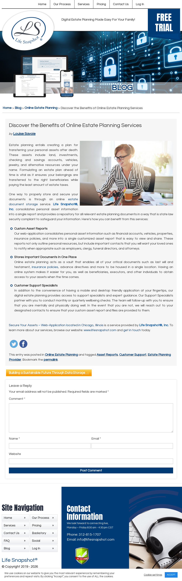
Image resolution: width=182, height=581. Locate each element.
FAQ (7, 540)
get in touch (132, 330)
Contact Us (121, 4)
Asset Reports (107, 354)
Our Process (62, 4)
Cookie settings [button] (153, 575)
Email (96, 438)
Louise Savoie (24, 134)
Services (84, 4)
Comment (17, 398)
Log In (140, 4)
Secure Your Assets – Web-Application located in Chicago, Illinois (56, 325)
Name (14, 438)
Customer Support (132, 354)
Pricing (101, 4)
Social (36, 540)
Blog (7, 548)
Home (42, 4)
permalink (51, 359)
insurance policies (45, 267)
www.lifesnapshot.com (100, 330)
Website (15, 454)
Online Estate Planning (61, 354)
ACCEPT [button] (171, 575)
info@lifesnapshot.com (95, 539)
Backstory (39, 533)
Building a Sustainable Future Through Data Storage (49, 372)
